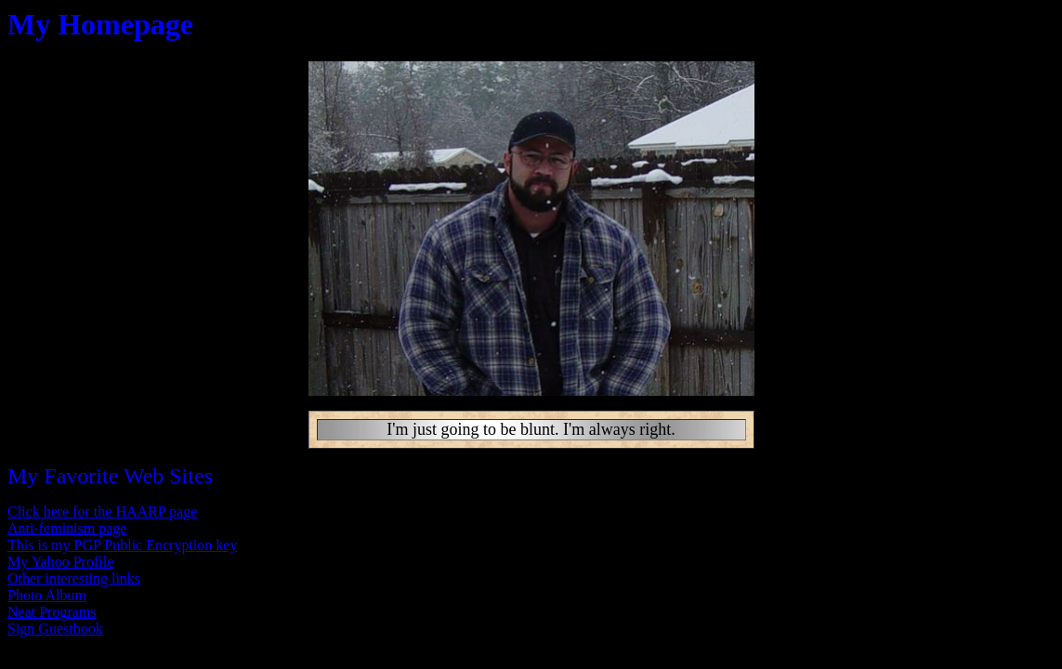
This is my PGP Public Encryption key (122, 545)
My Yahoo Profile (60, 562)
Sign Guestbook (55, 628)
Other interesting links (73, 578)
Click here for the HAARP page (102, 511)
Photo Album (46, 595)
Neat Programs (52, 612)
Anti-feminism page (66, 528)
